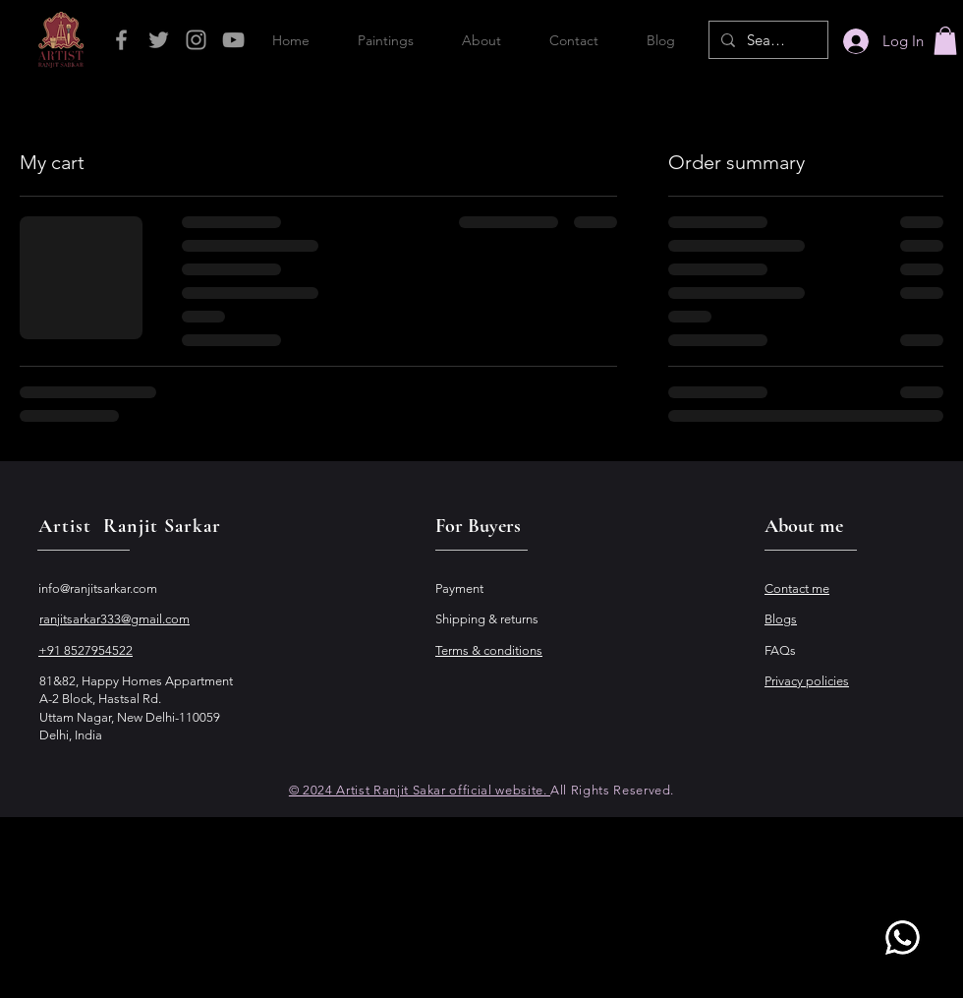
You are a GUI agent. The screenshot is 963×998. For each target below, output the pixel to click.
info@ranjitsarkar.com (97, 588)
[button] (945, 41)
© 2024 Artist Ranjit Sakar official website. (419, 790)
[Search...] (766, 40)
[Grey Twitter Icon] (158, 40)
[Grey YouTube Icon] (233, 40)
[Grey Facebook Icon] (121, 40)
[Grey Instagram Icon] (196, 40)
